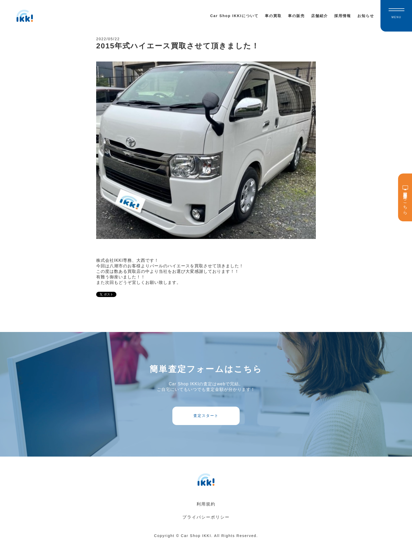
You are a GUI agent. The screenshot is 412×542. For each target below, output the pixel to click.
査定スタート (206, 415)
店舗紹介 (319, 16)
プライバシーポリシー (206, 517)
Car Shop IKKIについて (234, 16)
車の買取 (273, 16)
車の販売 (296, 16)
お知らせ (365, 16)
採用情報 (342, 16)
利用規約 (206, 504)
